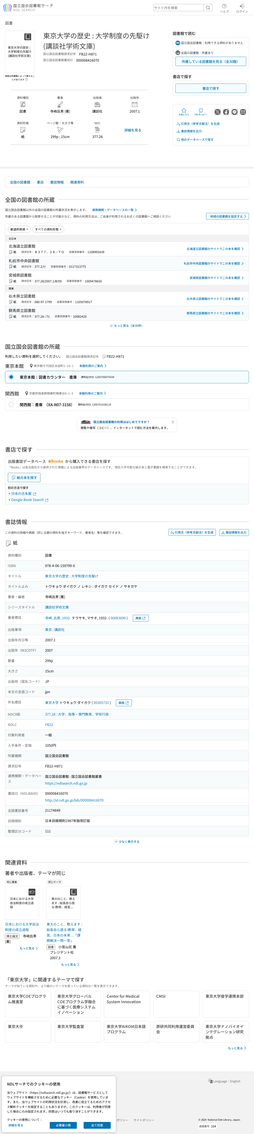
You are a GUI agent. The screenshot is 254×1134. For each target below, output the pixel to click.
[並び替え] (19, 229)
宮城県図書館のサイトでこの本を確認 (217, 277)
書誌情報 (57, 182)
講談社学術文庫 (57, 607)
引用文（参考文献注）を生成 (197, 123)
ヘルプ (224, 7)
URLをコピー (201, 112)
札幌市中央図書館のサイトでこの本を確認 (214, 263)
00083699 (118, 617)
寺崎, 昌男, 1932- (58, 617)
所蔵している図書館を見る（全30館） (211, 61)
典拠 (140, 618)
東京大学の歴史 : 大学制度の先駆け (71, 575)
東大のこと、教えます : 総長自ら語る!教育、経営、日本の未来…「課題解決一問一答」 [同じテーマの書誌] (64, 932)
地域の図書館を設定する (229, 216)
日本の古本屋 (24, 493)
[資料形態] (48, 229)
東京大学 (52, 702)
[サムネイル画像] (23, 903)
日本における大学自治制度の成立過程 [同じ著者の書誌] (22, 927)
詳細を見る (132, 129)
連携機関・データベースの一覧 (115, 209)
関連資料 (77, 182)
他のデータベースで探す (195, 139)
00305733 (101, 702)
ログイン (242, 7)
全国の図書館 (20, 182)
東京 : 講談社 (55, 629)
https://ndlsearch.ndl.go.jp (66, 783)
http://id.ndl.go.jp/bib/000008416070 (74, 800)
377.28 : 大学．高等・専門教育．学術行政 (77, 714)
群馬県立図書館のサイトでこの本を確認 (216, 313)
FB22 (49, 724)
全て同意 (97, 1125)
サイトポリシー (144, 1120)
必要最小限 (63, 1125)
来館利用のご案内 (93, 365)
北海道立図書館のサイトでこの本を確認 (216, 248)
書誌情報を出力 (189, 131)
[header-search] (183, 7)
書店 (40, 182)
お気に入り (184, 112)
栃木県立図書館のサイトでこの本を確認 (216, 298)
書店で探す (210, 88)
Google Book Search (30, 499)
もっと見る (29, 948)
